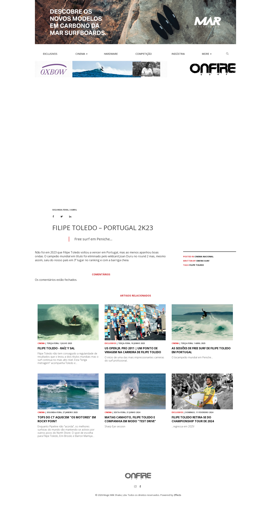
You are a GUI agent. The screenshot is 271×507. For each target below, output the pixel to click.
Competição (143, 53)
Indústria (178, 53)
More (207, 53)
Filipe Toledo (196, 265)
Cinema (81, 53)
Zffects (177, 495)
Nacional (208, 256)
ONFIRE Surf (202, 260)
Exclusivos (50, 53)
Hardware (111, 53)
